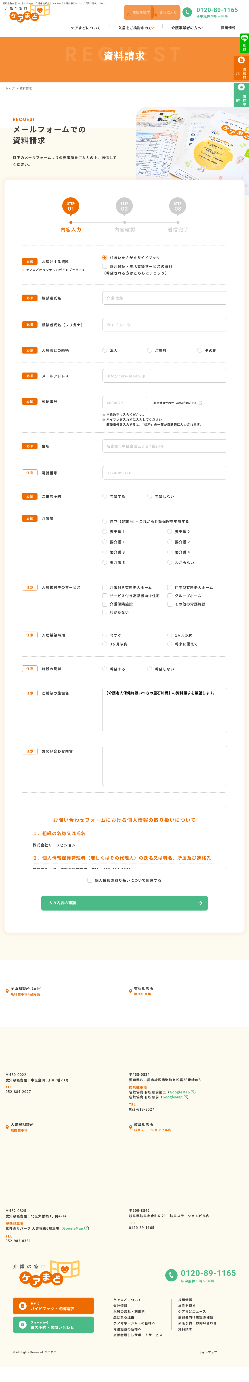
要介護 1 (113, 541)
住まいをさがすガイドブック (131, 257)
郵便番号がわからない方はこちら (178, 402)
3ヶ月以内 (115, 644)
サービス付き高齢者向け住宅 (131, 595)
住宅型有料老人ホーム (190, 587)
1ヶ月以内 (180, 635)
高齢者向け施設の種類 (202, 1325)
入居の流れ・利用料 (130, 1317)
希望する (114, 496)
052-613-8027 (142, 1108)
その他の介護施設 (186, 604)
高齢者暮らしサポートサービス (140, 1349)
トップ (10, 88)
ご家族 (157, 350)
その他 (207, 350)
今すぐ (112, 635)
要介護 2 (178, 541)
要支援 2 (178, 531)
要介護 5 (113, 562)
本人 (110, 350)
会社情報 (121, 1309)
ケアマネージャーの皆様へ (136, 1333)
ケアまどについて (128, 1301)
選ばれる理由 (125, 1325)
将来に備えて (182, 644)
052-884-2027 (18, 1090)
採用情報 (190, 1301)
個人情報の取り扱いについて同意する (124, 880)
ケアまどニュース (198, 1317)
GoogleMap (180, 1093)
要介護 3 (113, 552)
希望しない (160, 496)
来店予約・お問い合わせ (204, 1333)
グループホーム (184, 595)
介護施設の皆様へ (128, 1341)
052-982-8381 (18, 1239)
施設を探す (192, 1309)
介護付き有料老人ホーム (127, 587)
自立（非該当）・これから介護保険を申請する (145, 521)
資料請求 (190, 1341)
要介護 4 (178, 552)
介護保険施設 (117, 604)
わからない (180, 562)
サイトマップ (207, 1367)
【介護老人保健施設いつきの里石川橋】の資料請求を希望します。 (164, 710)
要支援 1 (113, 531)
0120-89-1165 (142, 1226)
